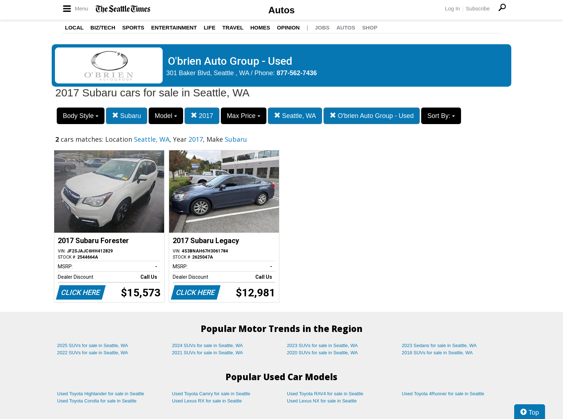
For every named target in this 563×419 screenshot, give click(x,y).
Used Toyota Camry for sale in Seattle (211, 393)
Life (209, 27)
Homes (260, 27)
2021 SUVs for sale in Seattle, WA (207, 352)
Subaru (126, 115)
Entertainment (174, 27)
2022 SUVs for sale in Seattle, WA (92, 352)
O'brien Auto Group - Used (372, 115)
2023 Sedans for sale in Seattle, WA (439, 345)
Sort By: (441, 115)
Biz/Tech (102, 27)
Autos (281, 10)
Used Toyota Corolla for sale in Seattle (96, 401)
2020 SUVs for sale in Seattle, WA (322, 352)
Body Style (80, 115)
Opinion (288, 27)
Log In (452, 8)
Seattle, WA (295, 115)
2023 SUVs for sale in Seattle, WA (322, 345)
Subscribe (478, 8)
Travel (232, 27)
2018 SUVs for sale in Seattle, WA (437, 352)
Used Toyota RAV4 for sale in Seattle (325, 393)
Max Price (243, 115)
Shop (369, 27)
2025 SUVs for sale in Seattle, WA (92, 345)
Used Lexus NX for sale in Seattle (322, 401)
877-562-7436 (297, 73)
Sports (133, 27)
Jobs (322, 27)
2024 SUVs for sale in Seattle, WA (207, 345)
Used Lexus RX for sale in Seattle (207, 401)
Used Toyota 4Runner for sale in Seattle (443, 393)
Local (74, 27)
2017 (202, 115)
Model (166, 115)
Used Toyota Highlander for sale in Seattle (100, 393)
